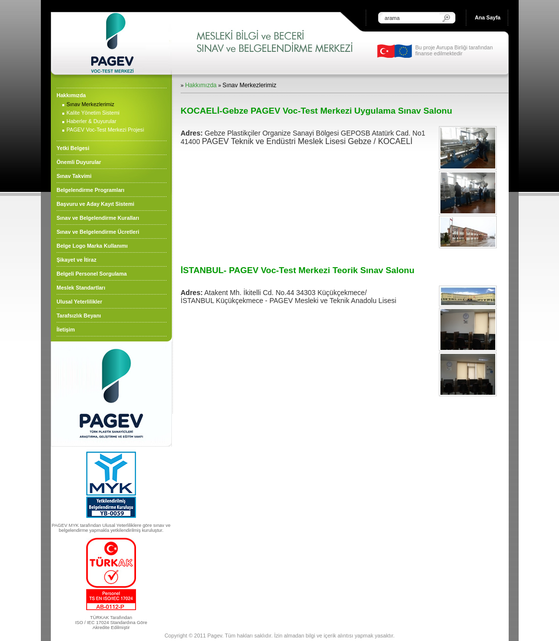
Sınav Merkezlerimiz (91, 104)
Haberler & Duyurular (92, 121)
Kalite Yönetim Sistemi (93, 113)
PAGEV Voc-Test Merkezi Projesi (105, 130)
